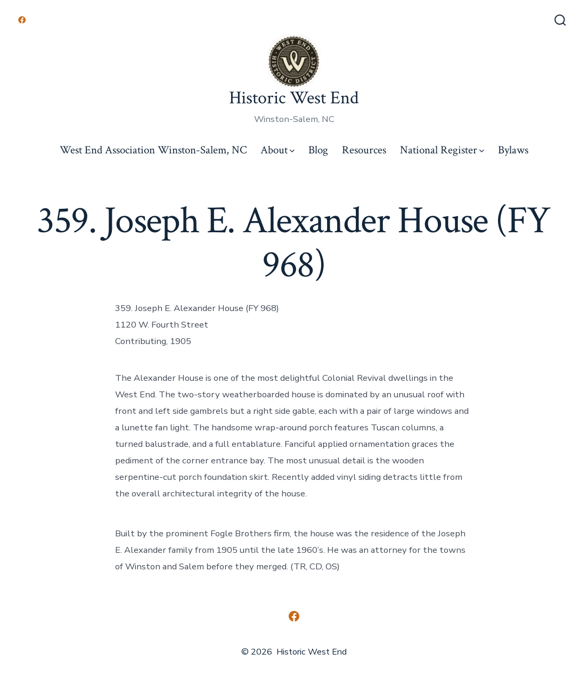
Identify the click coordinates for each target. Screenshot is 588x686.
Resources (364, 150)
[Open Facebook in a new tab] (22, 20)
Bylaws (513, 150)
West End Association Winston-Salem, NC (153, 150)
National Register (442, 150)
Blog (318, 150)
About (277, 150)
